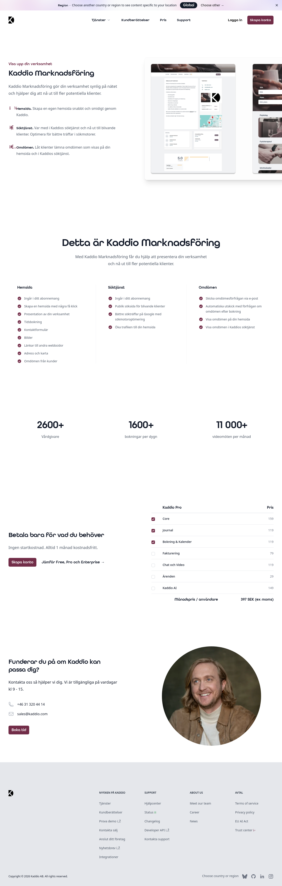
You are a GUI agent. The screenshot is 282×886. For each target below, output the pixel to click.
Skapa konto (260, 20)
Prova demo (110, 821)
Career (194, 812)
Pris (163, 20)
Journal (168, 530)
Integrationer (108, 857)
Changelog (152, 821)
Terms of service (246, 803)
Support (184, 20)
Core (166, 519)
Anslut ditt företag (112, 839)
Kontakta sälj (108, 830)
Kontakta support (157, 839)
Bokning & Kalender (177, 542)
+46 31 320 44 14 (31, 704)
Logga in (235, 20)
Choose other (212, 5)
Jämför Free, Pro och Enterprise (73, 562)
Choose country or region (220, 876)
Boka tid (19, 730)
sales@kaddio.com (32, 714)
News (194, 821)
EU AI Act (241, 821)
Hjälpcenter (152, 803)
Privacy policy (245, 812)
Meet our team (200, 803)
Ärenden (169, 576)
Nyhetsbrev (109, 848)
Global (188, 5)
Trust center (245, 830)
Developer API (156, 830)
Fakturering (171, 553)
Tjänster (101, 20)
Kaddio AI (170, 588)
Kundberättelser (135, 20)
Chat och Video (173, 565)
